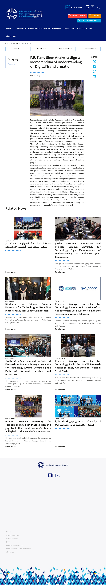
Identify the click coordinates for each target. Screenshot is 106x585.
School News (40, 49)
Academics (10, 28)
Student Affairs (90, 49)
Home (7, 43)
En (88, 7)
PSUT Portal (73, 7)
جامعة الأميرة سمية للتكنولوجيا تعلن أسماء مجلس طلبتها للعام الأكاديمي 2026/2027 (28, 245)
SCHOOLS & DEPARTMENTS (89, 20)
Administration (33, 28)
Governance (21, 28)
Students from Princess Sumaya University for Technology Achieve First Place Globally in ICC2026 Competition (28, 307)
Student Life (82, 28)
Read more (10, 272)
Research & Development (51, 28)
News (15, 43)
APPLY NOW (95, 15)
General (16, 49)
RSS (90, 28)
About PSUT (11, 36)
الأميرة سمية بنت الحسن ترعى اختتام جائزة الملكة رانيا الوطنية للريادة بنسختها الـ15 (78, 423)
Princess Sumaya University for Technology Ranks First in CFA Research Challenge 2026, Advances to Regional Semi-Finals (78, 366)
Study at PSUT (69, 28)
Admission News (65, 49)
